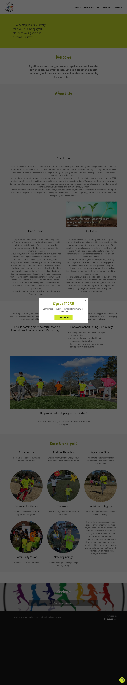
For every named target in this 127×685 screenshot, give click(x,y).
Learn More (63, 317)
